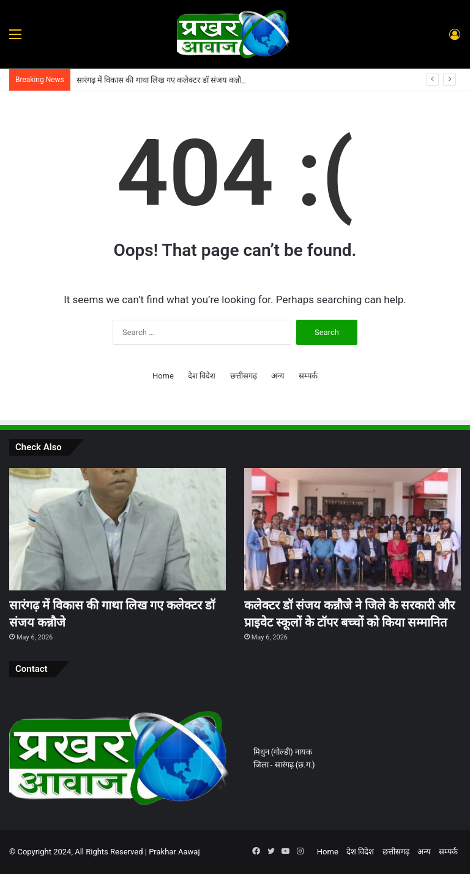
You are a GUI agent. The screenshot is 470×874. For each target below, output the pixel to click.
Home (163, 375)
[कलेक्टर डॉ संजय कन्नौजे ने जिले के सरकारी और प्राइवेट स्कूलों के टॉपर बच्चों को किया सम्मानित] (352, 529)
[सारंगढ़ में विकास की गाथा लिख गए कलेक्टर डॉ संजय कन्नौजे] (117, 529)
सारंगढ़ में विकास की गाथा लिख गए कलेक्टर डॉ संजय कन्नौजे (161, 80)
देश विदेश (201, 375)
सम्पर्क (308, 375)
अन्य (278, 375)
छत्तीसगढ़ (243, 375)
